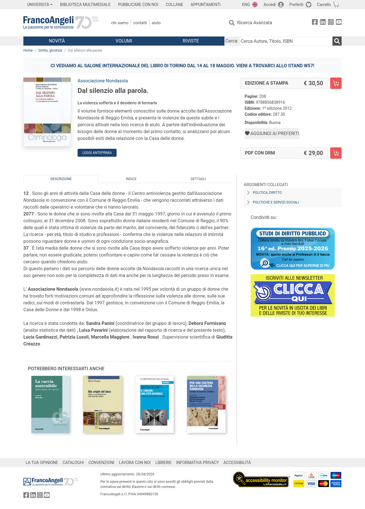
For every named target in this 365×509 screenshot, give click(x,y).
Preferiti (296, 4)
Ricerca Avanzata (254, 22)
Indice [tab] (131, 179)
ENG (246, 4)
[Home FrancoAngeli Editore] (61, 22)
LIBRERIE (163, 462)
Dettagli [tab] (198, 179)
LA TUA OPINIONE (42, 462)
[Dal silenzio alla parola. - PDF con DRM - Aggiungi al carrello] (336, 153)
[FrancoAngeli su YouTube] (339, 23)
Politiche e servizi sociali (276, 202)
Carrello (324, 4)
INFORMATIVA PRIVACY (197, 462)
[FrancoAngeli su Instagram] (331, 23)
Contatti (140, 23)
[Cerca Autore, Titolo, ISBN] (286, 41)
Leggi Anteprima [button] (97, 153)
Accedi (269, 4)
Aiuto (156, 23)
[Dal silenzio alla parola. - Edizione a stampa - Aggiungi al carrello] (336, 83)
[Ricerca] (337, 41)
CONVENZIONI (101, 462)
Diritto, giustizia (50, 50)
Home (28, 50)
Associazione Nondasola (103, 81)
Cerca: (232, 41)
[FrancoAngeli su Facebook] (315, 23)
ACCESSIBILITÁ (237, 462)
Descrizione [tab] (61, 179)
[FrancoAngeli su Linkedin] (323, 23)
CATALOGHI (73, 462)
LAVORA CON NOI (135, 462)
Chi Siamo (119, 23)
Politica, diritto (267, 193)
